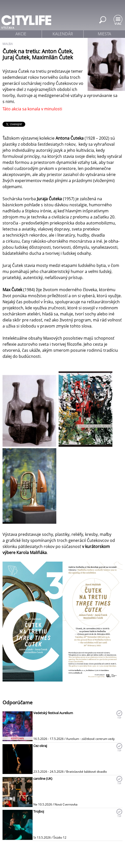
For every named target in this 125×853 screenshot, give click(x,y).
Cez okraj (40, 745)
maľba (8, 44)
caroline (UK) (42, 778)
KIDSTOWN (17, 738)
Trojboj (38, 811)
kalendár (63, 34)
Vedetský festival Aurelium (53, 713)
